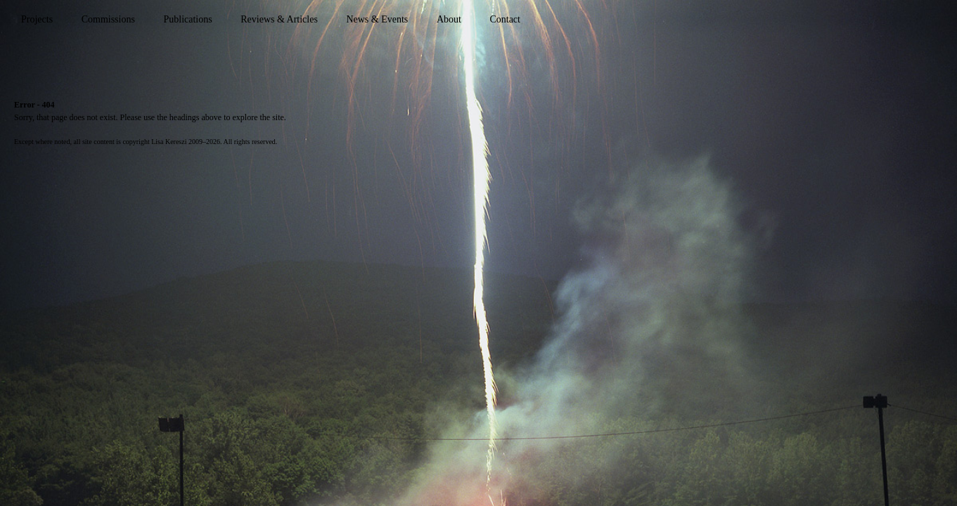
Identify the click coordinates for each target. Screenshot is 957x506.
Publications (187, 19)
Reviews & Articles (279, 19)
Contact (504, 19)
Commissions (108, 19)
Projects (37, 19)
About (449, 19)
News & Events (377, 19)
